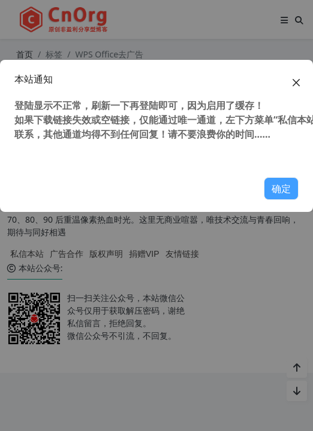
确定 (281, 188)
